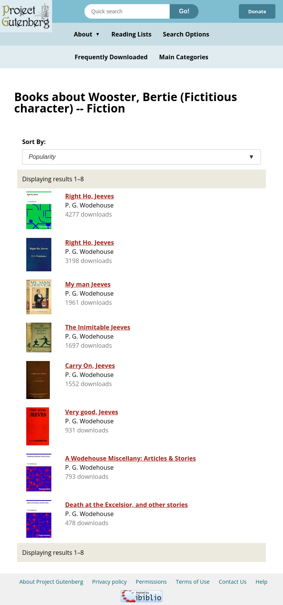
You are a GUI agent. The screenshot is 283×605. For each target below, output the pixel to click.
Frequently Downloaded (111, 57)
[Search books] (127, 11)
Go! (184, 11)
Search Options (186, 34)
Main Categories (183, 57)
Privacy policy (109, 581)
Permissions (151, 581)
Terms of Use (193, 581)
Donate (257, 11)
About (87, 34)
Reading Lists (131, 34)
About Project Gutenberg (51, 581)
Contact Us (232, 581)
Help (261, 581)
